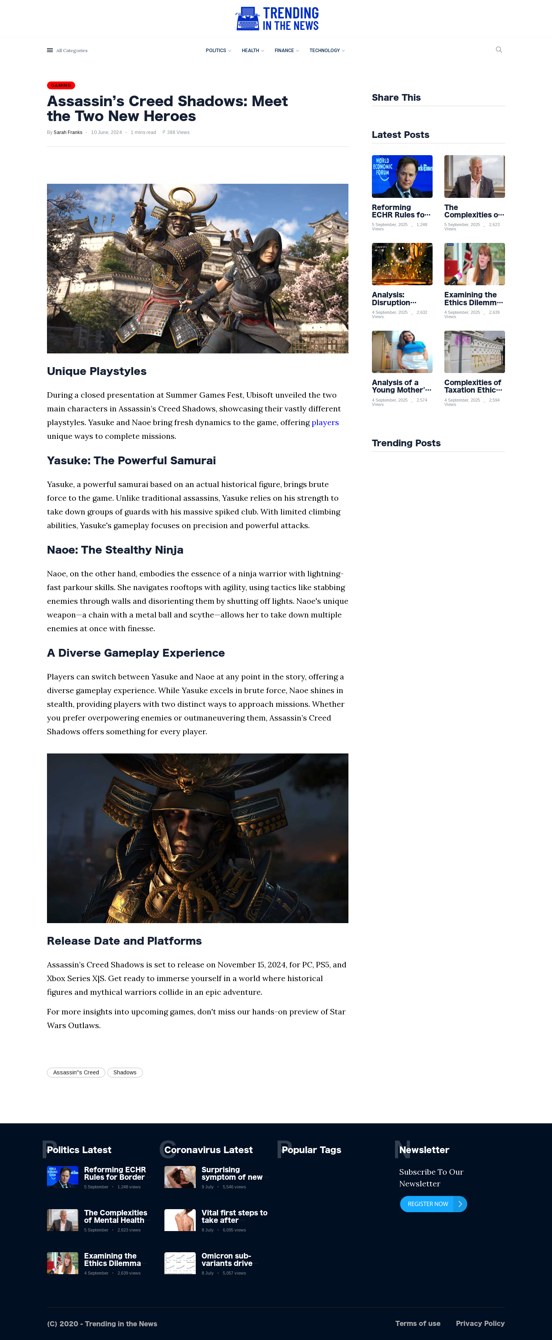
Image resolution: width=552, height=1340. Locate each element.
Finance (284, 50)
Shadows (125, 1072)
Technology (325, 50)
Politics (216, 50)
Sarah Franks (68, 132)
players (325, 422)
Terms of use (417, 1323)
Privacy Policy (480, 1323)
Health (250, 50)
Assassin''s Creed (76, 1072)
